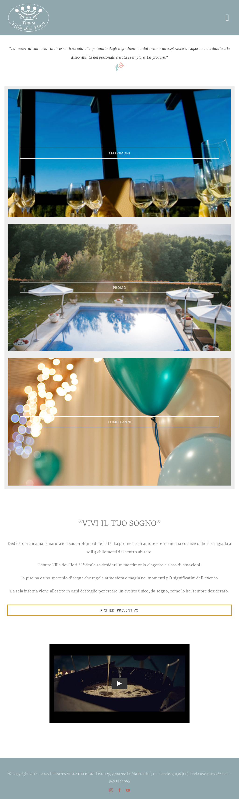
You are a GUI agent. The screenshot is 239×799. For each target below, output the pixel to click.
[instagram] (111, 790)
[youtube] (128, 790)
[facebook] (119, 790)
